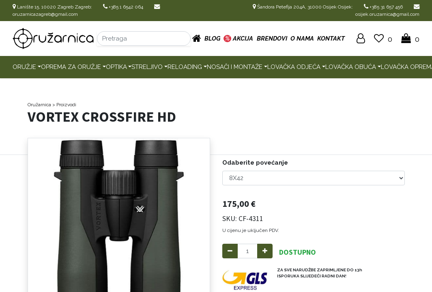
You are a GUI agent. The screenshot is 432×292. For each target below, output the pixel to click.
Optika (116, 67)
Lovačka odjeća (293, 67)
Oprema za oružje (71, 67)
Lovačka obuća (350, 67)
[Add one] (265, 251)
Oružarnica (39, 104)
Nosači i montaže (234, 67)
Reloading (185, 67)
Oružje (24, 67)
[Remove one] (230, 251)
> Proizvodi (64, 104)
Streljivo (147, 67)
